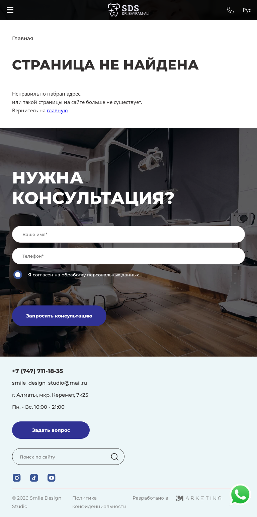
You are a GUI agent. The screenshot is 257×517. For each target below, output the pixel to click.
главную (57, 110)
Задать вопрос (51, 430)
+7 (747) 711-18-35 (37, 371)
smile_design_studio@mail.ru (49, 383)
